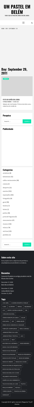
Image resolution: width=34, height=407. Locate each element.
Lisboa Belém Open (7, 291)
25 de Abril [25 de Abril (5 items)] (6, 303)
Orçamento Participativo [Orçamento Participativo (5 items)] (10, 376)
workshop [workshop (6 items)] (6, 395)
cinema (5, 184)
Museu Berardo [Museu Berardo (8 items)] (24, 343)
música (5, 228)
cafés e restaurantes (9, 180)
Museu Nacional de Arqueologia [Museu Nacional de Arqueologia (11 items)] (12, 365)
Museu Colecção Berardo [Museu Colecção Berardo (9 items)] (10, 347)
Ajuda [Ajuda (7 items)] (4, 306)
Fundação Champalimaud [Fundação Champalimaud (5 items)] (10, 328)
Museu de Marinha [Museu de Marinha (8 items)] (24, 358)
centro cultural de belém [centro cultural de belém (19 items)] (14, 310)
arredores (6, 173)
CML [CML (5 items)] (26, 310)
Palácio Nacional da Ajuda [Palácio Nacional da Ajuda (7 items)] (10, 384)
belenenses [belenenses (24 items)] (28, 306)
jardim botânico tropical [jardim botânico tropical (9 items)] (10, 336)
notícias (5, 231)
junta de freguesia (9, 217)
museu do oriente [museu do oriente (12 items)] (8, 362)
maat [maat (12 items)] (13, 340)
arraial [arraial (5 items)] (19, 306)
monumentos (7, 220)
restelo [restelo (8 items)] (17, 387)
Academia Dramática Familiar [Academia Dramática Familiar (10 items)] (19, 303)
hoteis (5, 209)
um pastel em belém (17, 9)
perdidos (6, 235)
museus (5, 224)
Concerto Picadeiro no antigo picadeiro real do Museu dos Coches (16, 277)
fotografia (6, 198)
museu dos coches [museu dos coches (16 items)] (21, 362)
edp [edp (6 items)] (13, 321)
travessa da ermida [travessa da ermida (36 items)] (20, 391)
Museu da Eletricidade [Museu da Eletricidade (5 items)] (9, 354)
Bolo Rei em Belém (7, 285)
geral (4, 202)
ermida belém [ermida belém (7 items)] (20, 321)
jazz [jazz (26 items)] (21, 336)
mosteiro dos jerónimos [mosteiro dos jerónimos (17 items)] (10, 343)
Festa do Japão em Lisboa (11, 100)
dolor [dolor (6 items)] (23, 317)
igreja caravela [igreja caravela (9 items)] (24, 328)
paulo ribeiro (8, 101)
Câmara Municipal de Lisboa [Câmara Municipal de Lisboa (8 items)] (11, 317)
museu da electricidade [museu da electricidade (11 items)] (9, 351)
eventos (6, 79)
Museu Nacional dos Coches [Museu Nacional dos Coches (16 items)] (11, 373)
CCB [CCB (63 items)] (4, 310)
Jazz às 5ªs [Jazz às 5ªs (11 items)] (6, 340)
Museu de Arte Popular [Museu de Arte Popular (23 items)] (9, 358)
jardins (5, 213)
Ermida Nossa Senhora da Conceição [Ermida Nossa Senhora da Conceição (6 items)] (13, 325)
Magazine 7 (25, 402)
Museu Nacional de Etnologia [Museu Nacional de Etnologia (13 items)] (11, 369)
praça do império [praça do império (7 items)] (8, 387)
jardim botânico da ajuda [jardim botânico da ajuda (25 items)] (10, 332)
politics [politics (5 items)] (23, 384)
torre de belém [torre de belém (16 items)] (7, 391)
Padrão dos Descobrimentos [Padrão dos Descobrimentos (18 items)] (11, 380)
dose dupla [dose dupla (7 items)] (6, 321)
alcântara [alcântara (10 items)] (12, 306)
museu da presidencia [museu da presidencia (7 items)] (24, 354)
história (5, 206)
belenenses (6, 177)
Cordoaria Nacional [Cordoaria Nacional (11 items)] (9, 314)
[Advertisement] (17, 47)
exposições (6, 195)
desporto (6, 188)
